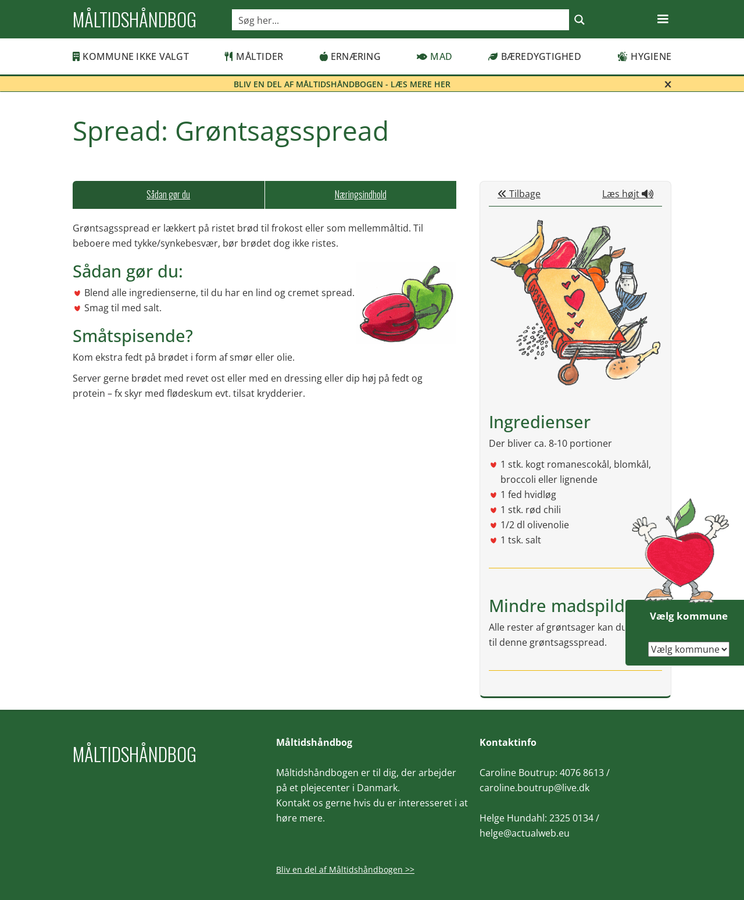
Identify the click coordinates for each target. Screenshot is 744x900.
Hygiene (644, 56)
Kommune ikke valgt (131, 56)
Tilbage (519, 193)
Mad (434, 56)
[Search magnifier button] (579, 19)
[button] (662, 19)
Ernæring (350, 56)
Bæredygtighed (534, 56)
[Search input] (401, 20)
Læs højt (627, 193)
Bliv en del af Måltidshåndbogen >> (345, 869)
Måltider (254, 56)
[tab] (168, 195)
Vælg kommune (689, 615)
